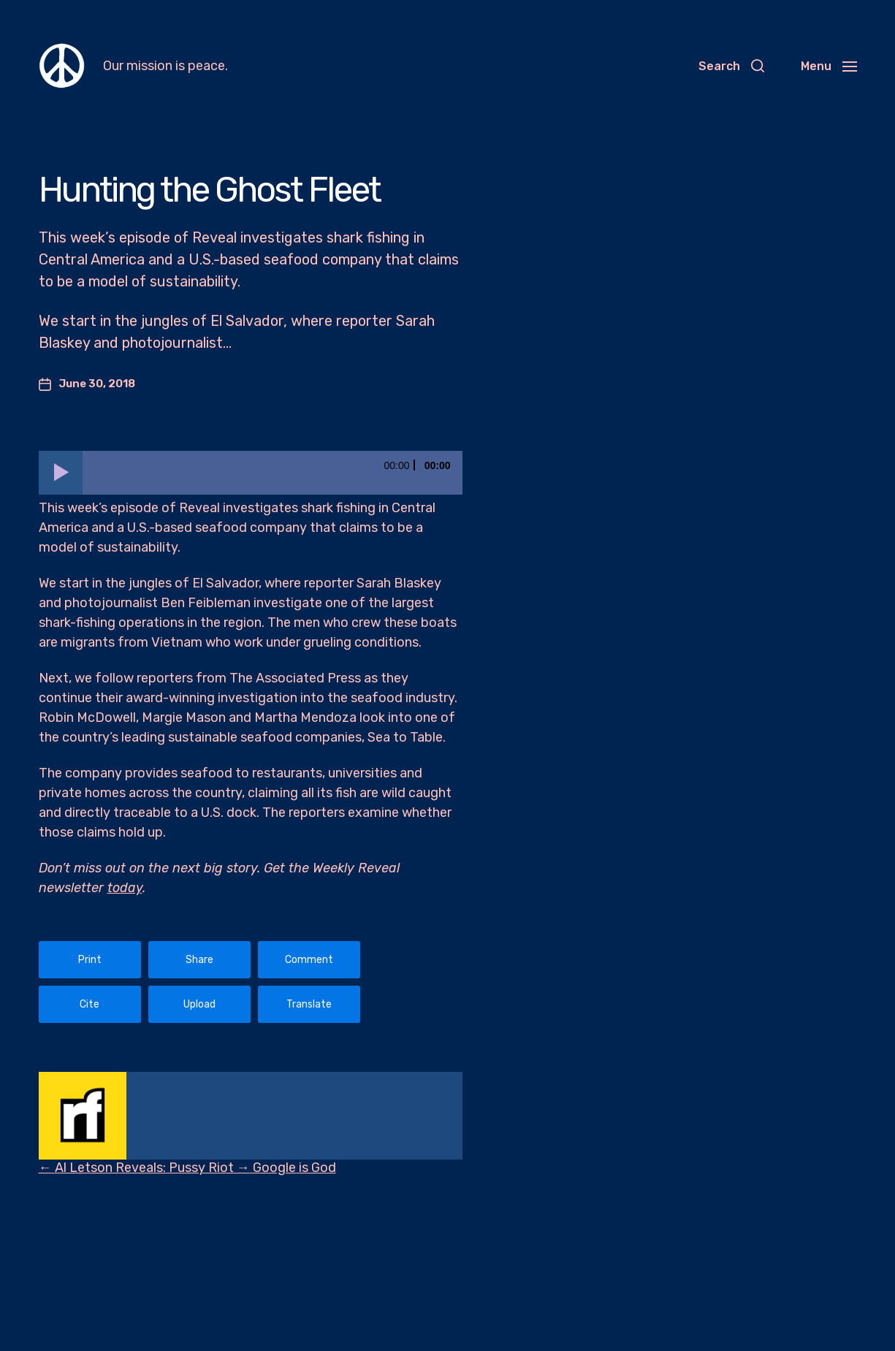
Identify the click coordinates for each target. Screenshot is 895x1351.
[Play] (61, 473)
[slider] (272, 473)
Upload (199, 1004)
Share (199, 960)
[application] (250, 473)
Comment (309, 960)
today (124, 888)
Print (90, 960)
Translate (309, 1004)
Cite (89, 1004)
